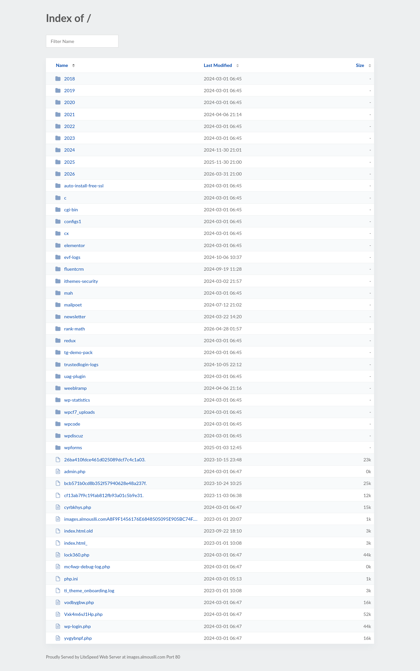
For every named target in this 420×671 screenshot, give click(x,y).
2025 (65, 162)
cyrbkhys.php (73, 507)
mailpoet (68, 304)
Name (62, 65)
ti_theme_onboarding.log (84, 590)
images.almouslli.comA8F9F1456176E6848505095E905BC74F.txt (126, 519)
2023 (65, 138)
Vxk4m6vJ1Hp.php (78, 614)
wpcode (67, 424)
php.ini (66, 578)
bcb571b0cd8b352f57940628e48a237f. (101, 483)
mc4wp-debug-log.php (82, 566)
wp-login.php (73, 626)
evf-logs (67, 257)
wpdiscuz (69, 435)
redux (65, 340)
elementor (70, 245)
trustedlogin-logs (76, 364)
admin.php (70, 471)
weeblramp (71, 388)
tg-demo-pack (74, 352)
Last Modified (218, 65)
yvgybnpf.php (73, 638)
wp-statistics (72, 400)
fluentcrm (69, 269)
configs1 (68, 221)
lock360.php (72, 554)
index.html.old (74, 531)
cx (62, 233)
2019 (65, 90)
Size (360, 65)
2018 (65, 78)
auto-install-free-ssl (79, 185)
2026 (65, 174)
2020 (65, 102)
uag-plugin (70, 376)
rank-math (70, 328)
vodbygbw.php (74, 602)
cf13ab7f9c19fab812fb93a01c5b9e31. (99, 495)
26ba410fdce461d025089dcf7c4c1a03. (100, 459)
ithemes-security (76, 281)
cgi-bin (66, 209)
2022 (65, 126)
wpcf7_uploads (75, 412)
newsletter (70, 316)
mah (64, 293)
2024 (65, 150)
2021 (65, 114)
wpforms (68, 447)
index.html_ (71, 543)
